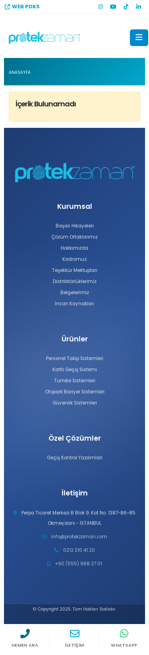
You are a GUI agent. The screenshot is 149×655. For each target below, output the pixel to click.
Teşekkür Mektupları (74, 270)
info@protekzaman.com (79, 537)
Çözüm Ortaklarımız (74, 237)
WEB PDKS (22, 6)
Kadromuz (74, 259)
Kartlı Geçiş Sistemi (74, 369)
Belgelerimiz (74, 292)
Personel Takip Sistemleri (74, 358)
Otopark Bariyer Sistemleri (74, 392)
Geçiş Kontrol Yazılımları (75, 458)
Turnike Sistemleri (74, 381)
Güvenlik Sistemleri (74, 403)
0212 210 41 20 (79, 550)
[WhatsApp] (124, 639)
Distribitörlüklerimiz (75, 281)
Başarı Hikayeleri (75, 226)
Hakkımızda (74, 248)
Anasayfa (20, 72)
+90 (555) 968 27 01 (78, 564)
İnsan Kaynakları (74, 304)
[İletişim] (74, 639)
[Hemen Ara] (25, 639)
